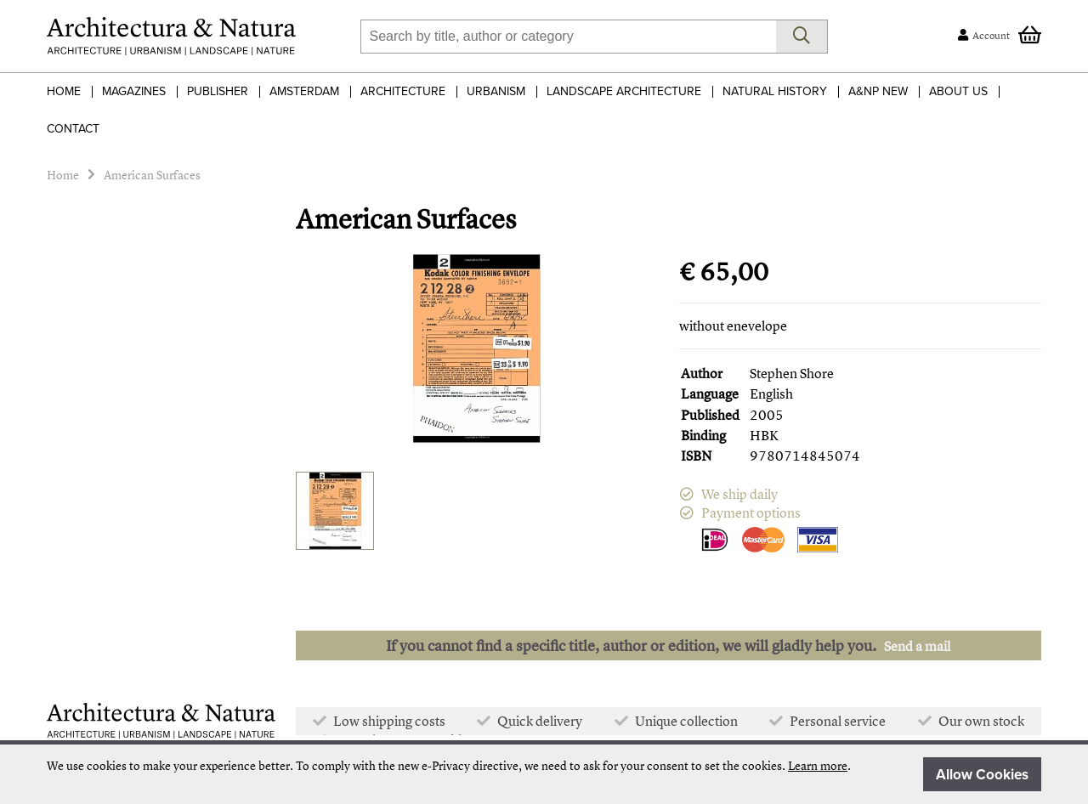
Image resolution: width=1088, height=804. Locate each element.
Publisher (217, 91)
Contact (73, 129)
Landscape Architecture (624, 91)
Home (64, 91)
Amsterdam (304, 91)
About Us (958, 91)
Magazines (134, 91)
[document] (544, 774)
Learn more (817, 765)
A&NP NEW (878, 91)
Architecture (402, 91)
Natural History (774, 91)
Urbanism (496, 91)
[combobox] (568, 37)
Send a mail (917, 646)
